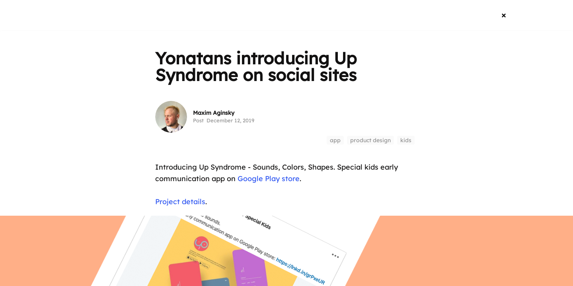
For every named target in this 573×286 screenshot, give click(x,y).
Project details (180, 201)
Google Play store (269, 178)
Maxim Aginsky (213, 112)
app (335, 140)
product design (370, 140)
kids (405, 140)
